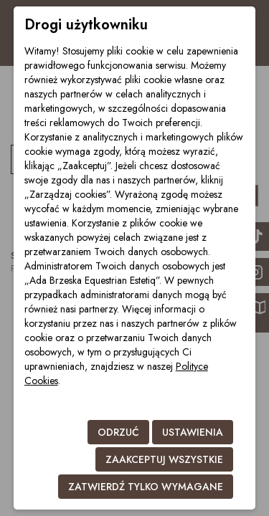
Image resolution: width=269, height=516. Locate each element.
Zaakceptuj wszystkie (164, 459)
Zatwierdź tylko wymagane (145, 486)
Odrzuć (118, 432)
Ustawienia (192, 432)
